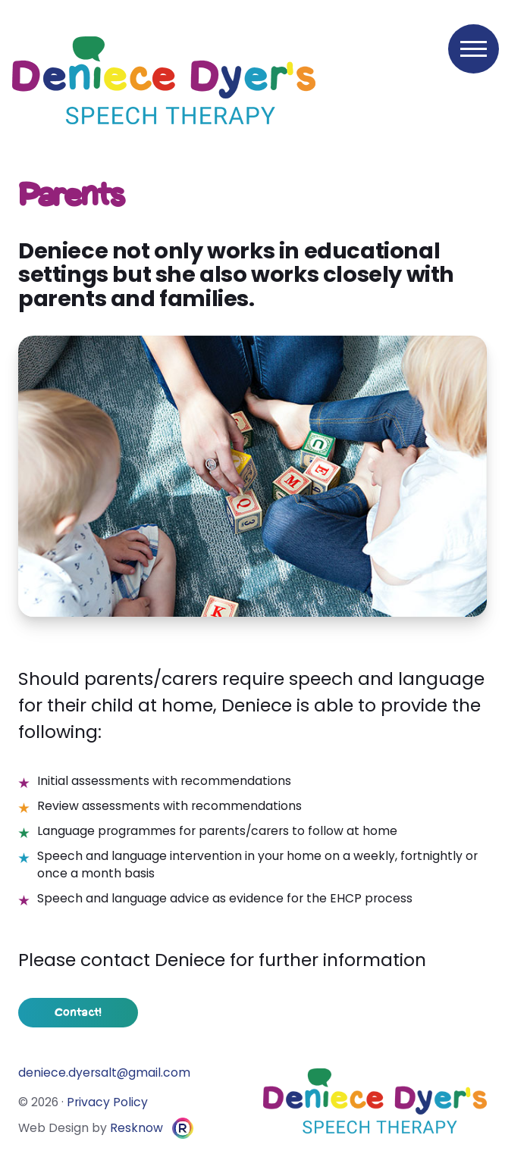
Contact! (78, 1012)
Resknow (136, 1128)
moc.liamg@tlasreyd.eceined (104, 1072)
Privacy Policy (107, 1102)
